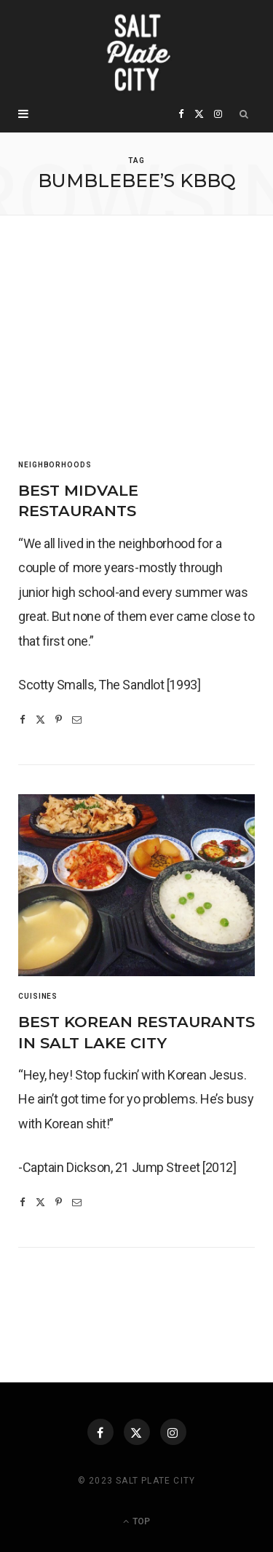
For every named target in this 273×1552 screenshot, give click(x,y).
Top (136, 1521)
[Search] (244, 114)
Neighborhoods (55, 465)
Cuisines (38, 996)
